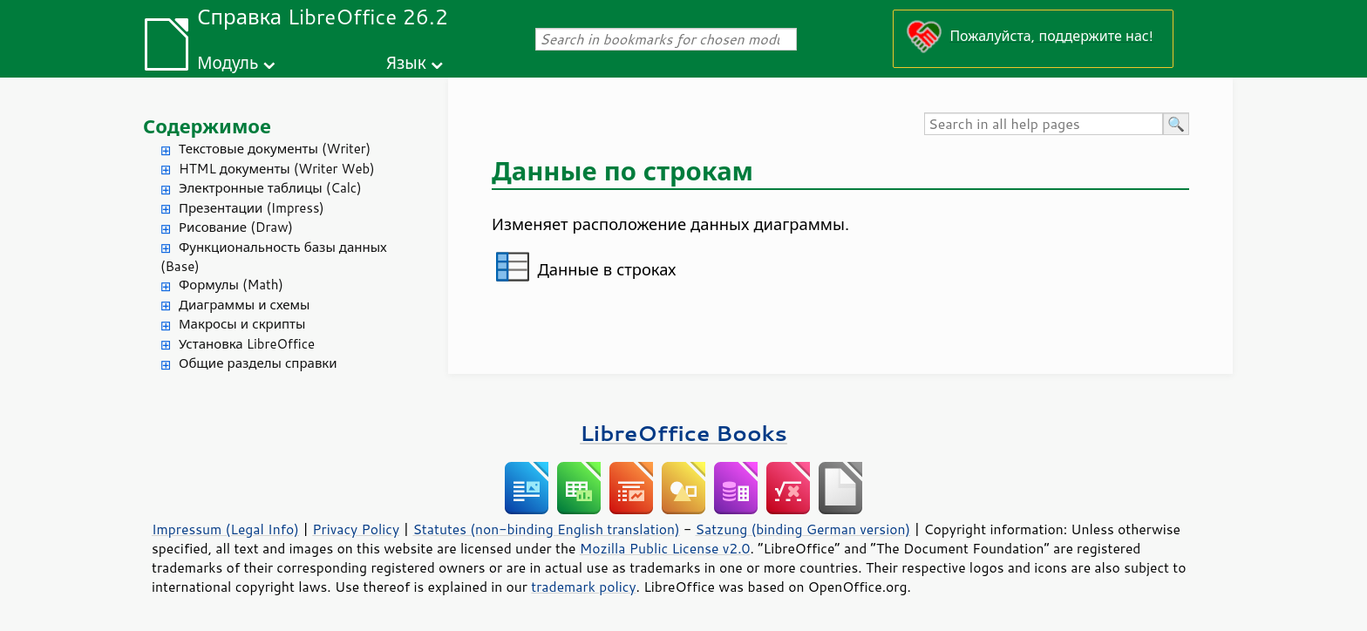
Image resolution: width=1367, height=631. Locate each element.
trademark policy (583, 586)
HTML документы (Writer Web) (277, 168)
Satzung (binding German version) (803, 529)
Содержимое (207, 125)
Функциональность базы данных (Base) (273, 257)
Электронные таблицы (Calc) (270, 188)
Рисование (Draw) (236, 227)
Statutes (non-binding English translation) (545, 529)
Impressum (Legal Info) (225, 529)
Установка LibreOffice (247, 344)
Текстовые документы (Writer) (275, 148)
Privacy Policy (355, 529)
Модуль (227, 62)
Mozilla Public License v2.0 (665, 548)
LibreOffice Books (683, 432)
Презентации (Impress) (251, 208)
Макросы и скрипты (242, 324)
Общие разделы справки (258, 363)
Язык (406, 62)
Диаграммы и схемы (244, 304)
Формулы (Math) (231, 284)
